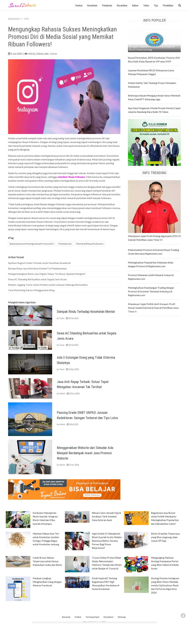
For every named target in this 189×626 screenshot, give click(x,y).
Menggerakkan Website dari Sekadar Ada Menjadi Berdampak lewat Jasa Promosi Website (85, 453)
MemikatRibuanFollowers (90, 243)
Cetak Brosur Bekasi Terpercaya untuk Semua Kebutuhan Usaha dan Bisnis (47, 561)
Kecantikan (122, 5)
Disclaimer (108, 617)
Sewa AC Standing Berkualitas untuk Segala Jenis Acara (37, 279)
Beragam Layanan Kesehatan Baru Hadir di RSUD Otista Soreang (151, 48)
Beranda (66, 617)
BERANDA (14, 18)
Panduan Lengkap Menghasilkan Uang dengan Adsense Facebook (47, 582)
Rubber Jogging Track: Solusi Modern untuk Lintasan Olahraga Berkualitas (48, 284)
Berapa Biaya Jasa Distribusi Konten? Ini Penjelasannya (37, 268)
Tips (156, 5)
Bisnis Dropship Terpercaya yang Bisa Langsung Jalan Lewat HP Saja (165, 537)
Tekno (146, 5)
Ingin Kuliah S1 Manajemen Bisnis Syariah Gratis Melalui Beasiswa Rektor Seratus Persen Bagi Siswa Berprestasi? (107, 540)
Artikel (78, 617)
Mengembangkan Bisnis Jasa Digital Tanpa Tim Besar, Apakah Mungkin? (47, 273)
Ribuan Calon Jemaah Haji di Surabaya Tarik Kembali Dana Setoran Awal (106, 516)
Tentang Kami (92, 617)
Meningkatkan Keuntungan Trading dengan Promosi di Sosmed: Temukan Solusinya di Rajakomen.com (151, 291)
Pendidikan (168, 5)
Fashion (79, 5)
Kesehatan (92, 5)
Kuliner (135, 5)
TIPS (26, 18)
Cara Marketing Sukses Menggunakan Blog (31, 290)
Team (61, 318)
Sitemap (122, 617)
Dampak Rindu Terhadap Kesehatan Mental (86, 311)
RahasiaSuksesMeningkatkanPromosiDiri (31, 243)
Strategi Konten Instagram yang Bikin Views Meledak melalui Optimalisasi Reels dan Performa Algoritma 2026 (165, 585)
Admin (53, 53)
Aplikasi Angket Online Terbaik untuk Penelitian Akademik (39, 262)
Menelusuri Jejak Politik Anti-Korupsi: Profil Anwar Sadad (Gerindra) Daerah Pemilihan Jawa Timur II (153, 307)
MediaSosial (64, 243)
